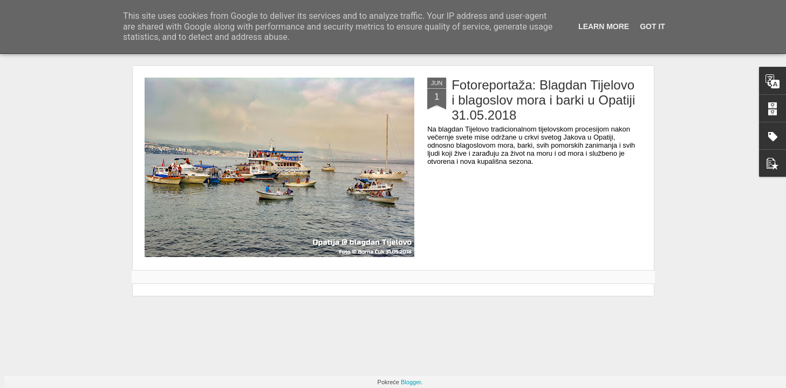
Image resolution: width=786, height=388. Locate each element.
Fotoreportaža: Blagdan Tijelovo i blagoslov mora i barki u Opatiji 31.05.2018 (543, 100)
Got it (652, 26)
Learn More (603, 26)
